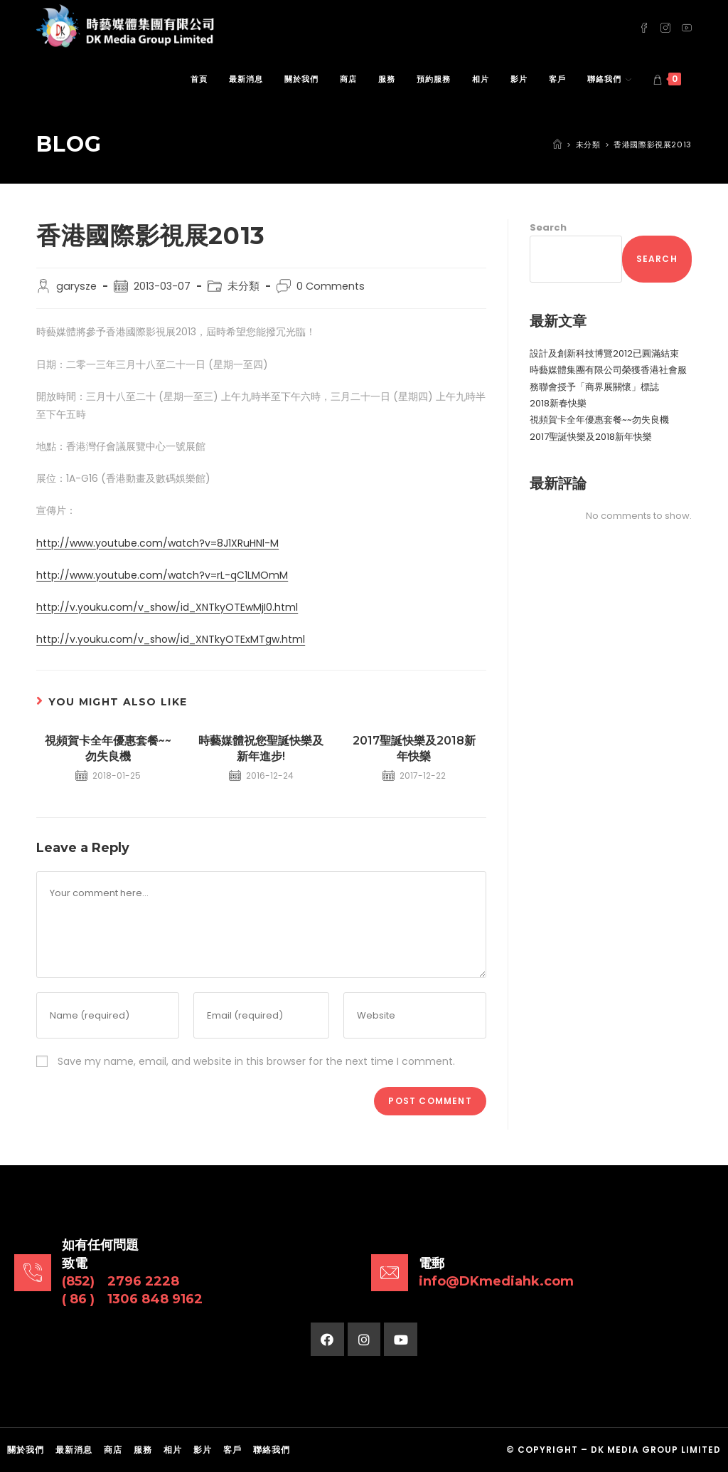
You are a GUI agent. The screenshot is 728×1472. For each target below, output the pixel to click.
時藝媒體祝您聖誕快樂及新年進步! (260, 748)
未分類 (243, 286)
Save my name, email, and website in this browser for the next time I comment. (256, 1061)
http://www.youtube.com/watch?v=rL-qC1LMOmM (162, 575)
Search (548, 227)
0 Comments (330, 286)
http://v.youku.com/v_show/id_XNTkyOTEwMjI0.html (167, 607)
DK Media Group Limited (656, 1450)
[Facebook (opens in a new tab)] (644, 27)
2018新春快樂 (558, 403)
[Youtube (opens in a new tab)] (686, 27)
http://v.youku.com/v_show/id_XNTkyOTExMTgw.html (170, 639)
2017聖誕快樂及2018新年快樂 (414, 748)
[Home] (557, 144)
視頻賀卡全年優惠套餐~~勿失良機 (108, 748)
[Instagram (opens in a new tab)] (665, 27)
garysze (76, 286)
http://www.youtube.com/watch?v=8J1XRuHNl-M (157, 543)
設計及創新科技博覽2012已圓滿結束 (604, 353)
